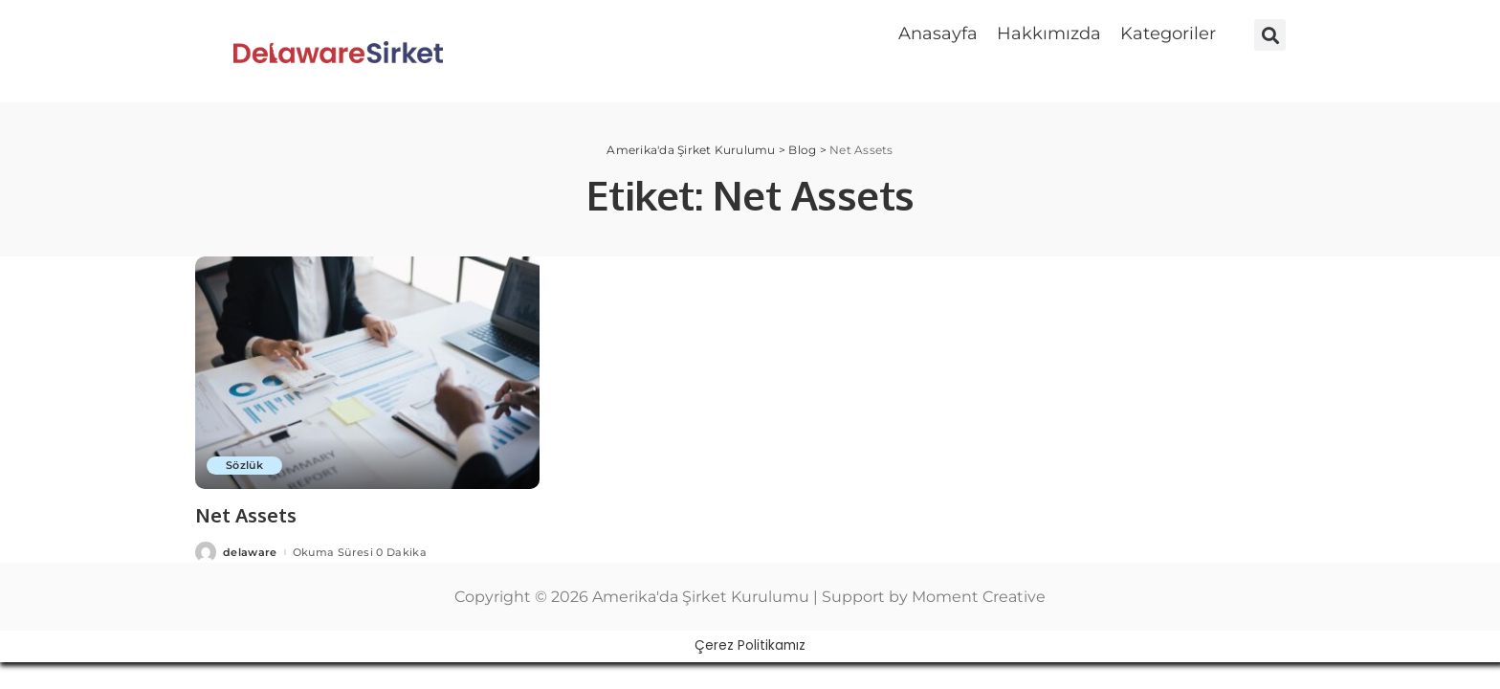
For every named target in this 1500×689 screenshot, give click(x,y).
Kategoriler (1168, 33)
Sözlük (244, 465)
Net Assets (246, 514)
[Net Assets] (367, 372)
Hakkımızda (1049, 33)
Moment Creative (979, 597)
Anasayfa (938, 33)
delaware (250, 552)
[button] (1173, 33)
